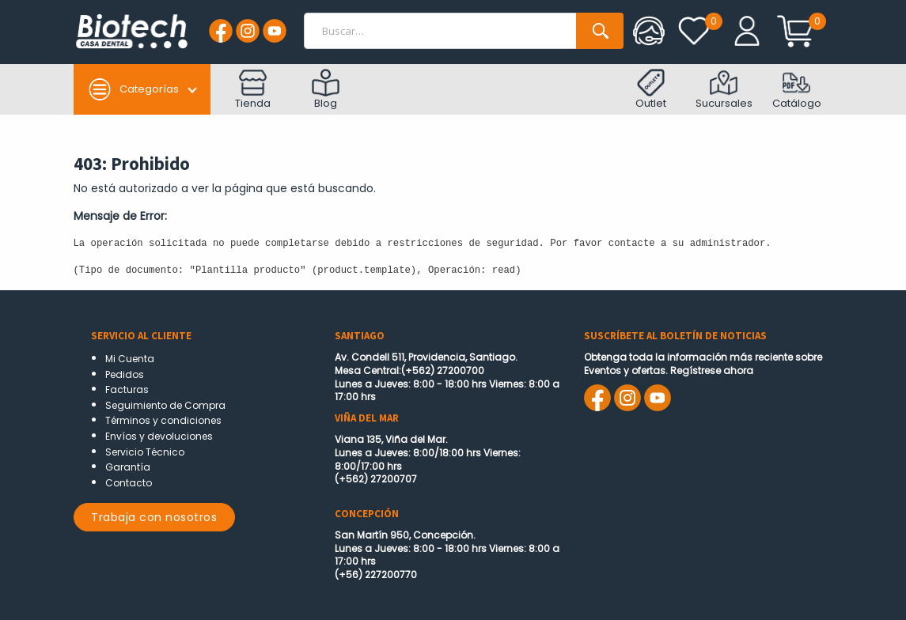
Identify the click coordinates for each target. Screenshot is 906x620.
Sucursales (724, 90)
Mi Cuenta (129, 358)
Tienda (253, 90)
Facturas (127, 389)
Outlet (650, 90)
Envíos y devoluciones (159, 436)
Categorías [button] (133, 89)
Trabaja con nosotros (154, 517)
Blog (325, 90)
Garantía (127, 467)
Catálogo (796, 90)
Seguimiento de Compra (165, 405)
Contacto (128, 483)
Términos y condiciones (163, 420)
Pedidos (124, 374)
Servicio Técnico (144, 452)
